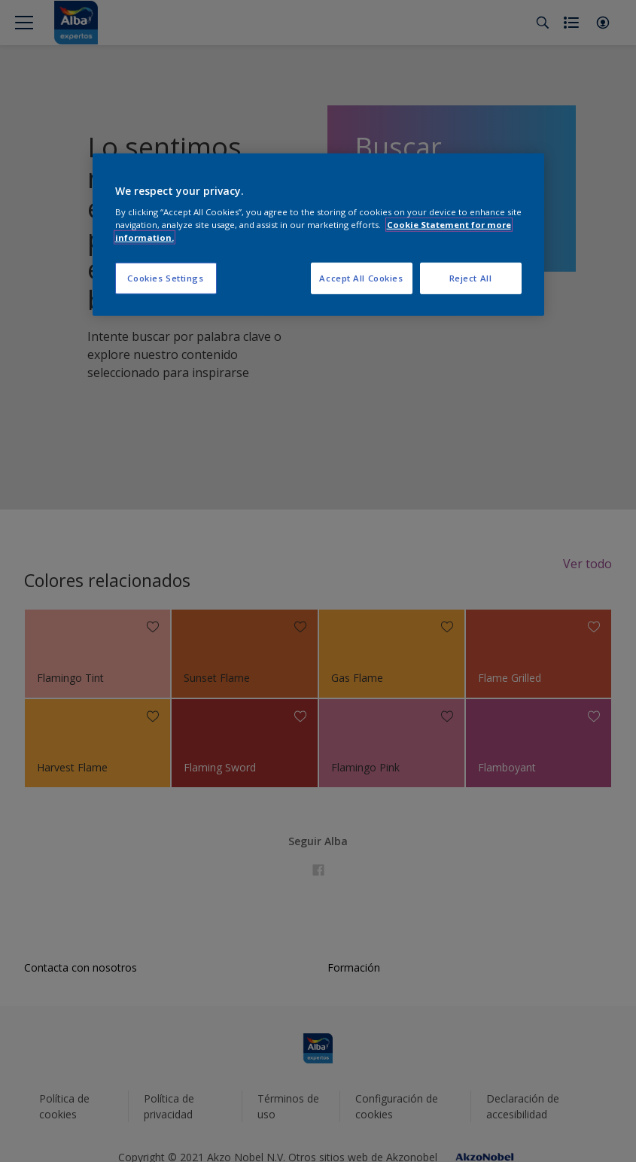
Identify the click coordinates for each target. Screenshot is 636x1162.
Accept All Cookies (361, 278)
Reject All (470, 278)
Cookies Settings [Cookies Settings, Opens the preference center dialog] (165, 278)
